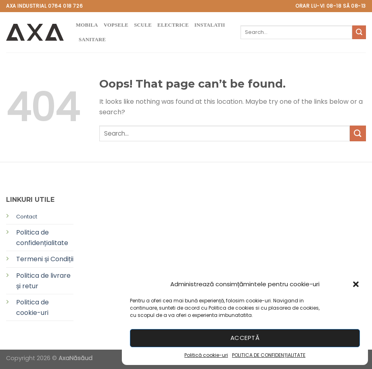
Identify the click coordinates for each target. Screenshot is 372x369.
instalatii (209, 25)
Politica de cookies (231, 307)
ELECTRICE (173, 25)
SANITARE (92, 39)
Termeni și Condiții (44, 259)
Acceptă (244, 337)
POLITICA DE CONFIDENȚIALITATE (268, 355)
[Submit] (359, 32)
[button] (356, 284)
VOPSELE (116, 25)
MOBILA (87, 25)
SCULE (143, 25)
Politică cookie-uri (206, 355)
